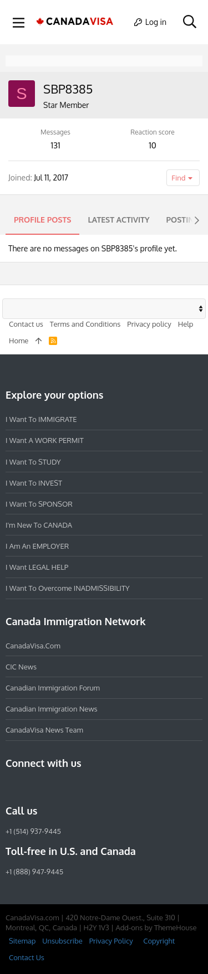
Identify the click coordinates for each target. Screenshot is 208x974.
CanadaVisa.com (33, 645)
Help (186, 323)
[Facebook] (12, 786)
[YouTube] (92, 786)
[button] (19, 22)
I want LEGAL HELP (37, 567)
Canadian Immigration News (52, 708)
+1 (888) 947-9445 (34, 871)
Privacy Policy (111, 940)
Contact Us (26, 957)
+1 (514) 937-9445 (33, 831)
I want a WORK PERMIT (45, 440)
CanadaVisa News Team (44, 729)
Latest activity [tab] (118, 219)
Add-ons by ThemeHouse (155, 927)
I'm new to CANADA (39, 525)
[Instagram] (32, 786)
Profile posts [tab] (42, 219)
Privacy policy (149, 323)
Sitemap (22, 940)
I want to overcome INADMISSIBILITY (68, 588)
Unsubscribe (62, 940)
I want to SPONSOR (39, 503)
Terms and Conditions (85, 323)
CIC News (21, 666)
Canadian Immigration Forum (53, 687)
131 (55, 145)
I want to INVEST (34, 482)
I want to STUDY (33, 461)
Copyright (159, 940)
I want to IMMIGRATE (41, 419)
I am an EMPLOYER (37, 546)
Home (18, 340)
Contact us (26, 323)
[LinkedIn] (52, 786)
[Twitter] (72, 786)
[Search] (189, 22)
